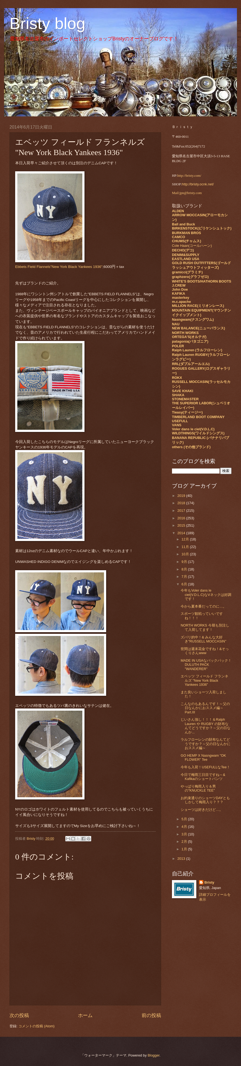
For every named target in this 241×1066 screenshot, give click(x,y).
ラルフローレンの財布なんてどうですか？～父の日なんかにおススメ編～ (205, 743)
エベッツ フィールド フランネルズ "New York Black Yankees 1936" (204, 680)
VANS (176, 425)
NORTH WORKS (185, 333)
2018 (181, 503)
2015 (181, 525)
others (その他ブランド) (191, 447)
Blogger (153, 1055)
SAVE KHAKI (182, 391)
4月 (184, 827)
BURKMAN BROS (186, 233)
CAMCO (178, 237)
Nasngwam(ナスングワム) (193, 319)
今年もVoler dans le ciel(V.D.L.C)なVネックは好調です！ (206, 594)
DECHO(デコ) (183, 250)
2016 (181, 518)
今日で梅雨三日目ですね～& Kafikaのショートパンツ (203, 777)
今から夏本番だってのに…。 (203, 606)
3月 (184, 834)
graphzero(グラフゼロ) (190, 277)
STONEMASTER (185, 399)
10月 (185, 554)
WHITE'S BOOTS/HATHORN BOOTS (201, 281)
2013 (181, 859)
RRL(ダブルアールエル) (191, 364)
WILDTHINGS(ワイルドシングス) (198, 433)
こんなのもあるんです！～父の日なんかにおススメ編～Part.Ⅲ (205, 708)
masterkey (180, 298)
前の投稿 (151, 1015)
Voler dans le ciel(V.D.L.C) (193, 429)
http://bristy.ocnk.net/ (198, 184)
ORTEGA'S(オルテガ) (189, 337)
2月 (184, 841)
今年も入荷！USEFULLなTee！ (205, 767)
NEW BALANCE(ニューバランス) (198, 328)
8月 (184, 569)
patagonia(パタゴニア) (190, 341)
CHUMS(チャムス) (186, 241)
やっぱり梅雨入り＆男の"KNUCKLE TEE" (198, 788)
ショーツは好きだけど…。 (202, 810)
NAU (176, 324)
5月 (184, 819)
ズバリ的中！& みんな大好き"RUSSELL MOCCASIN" (203, 639)
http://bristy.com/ (189, 176)
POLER (178, 346)
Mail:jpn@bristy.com (187, 193)
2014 (181, 533)
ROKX (177, 378)
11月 (185, 547)
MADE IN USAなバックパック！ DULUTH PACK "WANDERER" (208, 664)
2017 (181, 511)
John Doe (180, 289)
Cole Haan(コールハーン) (192, 246)
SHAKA (178, 395)
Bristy (209, 882)
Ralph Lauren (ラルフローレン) (197, 350)
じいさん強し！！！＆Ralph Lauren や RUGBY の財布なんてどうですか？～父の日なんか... (205, 725)
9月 (184, 562)
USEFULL (180, 421)
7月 (184, 577)
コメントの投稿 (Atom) (36, 1026)
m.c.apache (181, 302)
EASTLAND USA (185, 259)
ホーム (85, 1015)
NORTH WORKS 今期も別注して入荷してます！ (205, 627)
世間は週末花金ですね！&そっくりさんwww (205, 651)
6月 (184, 584)
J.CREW (178, 285)
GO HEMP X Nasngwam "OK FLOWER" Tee (203, 757)
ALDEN (178, 211)
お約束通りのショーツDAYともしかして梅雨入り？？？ (205, 800)
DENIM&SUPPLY (185, 255)
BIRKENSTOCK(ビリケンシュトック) (202, 228)
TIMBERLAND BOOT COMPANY (198, 417)
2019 (181, 496)
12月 (185, 539)
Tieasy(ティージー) (187, 412)
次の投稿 (19, 1015)
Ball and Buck (183, 224)
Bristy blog (47, 23)
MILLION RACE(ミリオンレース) (198, 306)
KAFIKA (178, 293)
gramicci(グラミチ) (187, 272)
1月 (184, 849)
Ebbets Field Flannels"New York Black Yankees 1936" (58, 267)
